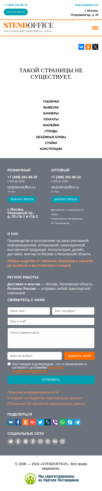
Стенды (51, 131)
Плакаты (50, 119)
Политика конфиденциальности (33, 392)
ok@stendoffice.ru (86, 5)
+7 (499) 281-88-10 (15, 5)
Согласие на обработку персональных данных (44, 398)
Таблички (51, 101)
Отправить (51, 380)
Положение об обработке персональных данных (46, 404)
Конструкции (51, 149)
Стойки (51, 143)
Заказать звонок (16, 12)
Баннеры (51, 113)
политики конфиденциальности (37, 369)
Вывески (51, 107)
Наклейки (51, 125)
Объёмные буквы (51, 137)
